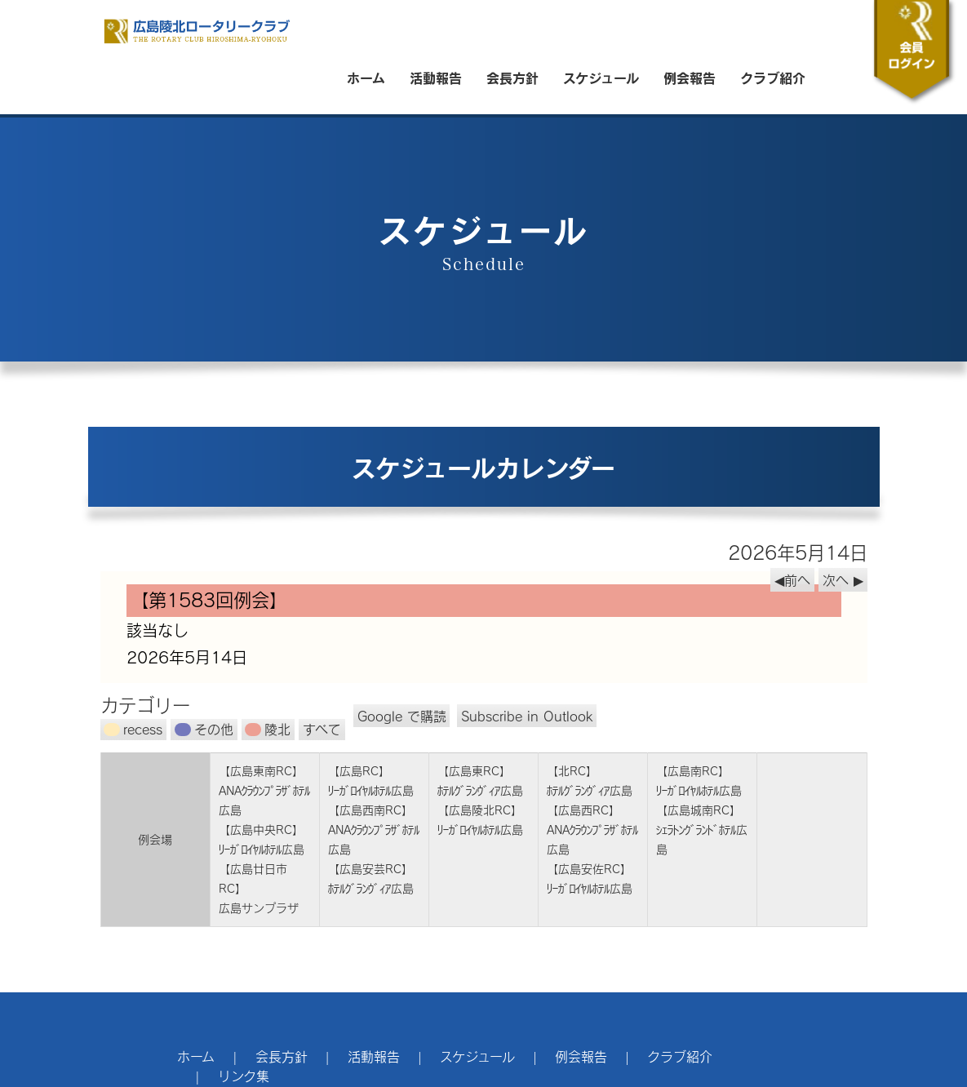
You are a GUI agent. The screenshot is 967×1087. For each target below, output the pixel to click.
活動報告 (436, 77)
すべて (322, 729)
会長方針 (512, 77)
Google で (401, 715)
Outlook (526, 715)
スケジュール (601, 77)
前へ (797, 580)
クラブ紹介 (772, 77)
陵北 (268, 729)
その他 (204, 729)
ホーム (366, 77)
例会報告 (689, 77)
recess (133, 729)
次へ (836, 580)
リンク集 (243, 1076)
